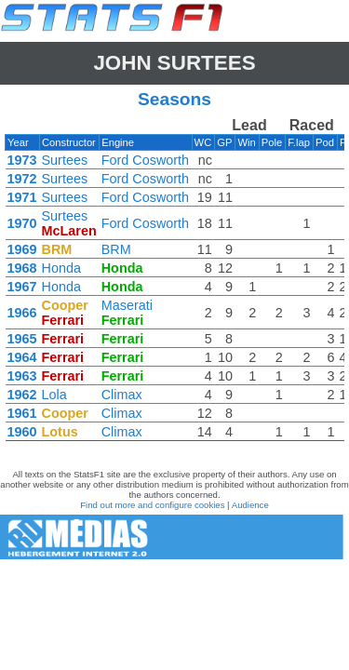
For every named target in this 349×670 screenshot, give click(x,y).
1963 (22, 375)
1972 (22, 178)
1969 (22, 249)
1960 (22, 431)
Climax (121, 394)
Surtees (65, 160)
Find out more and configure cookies (152, 505)
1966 (22, 312)
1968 (22, 268)
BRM (116, 249)
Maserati (127, 305)
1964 (22, 357)
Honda (61, 268)
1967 (22, 286)
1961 (22, 413)
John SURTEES (174, 62)
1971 (22, 197)
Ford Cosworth (145, 160)
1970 (22, 223)
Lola (54, 394)
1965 (22, 338)
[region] (174, 283)
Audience (250, 505)
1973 (22, 160)
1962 (22, 394)
